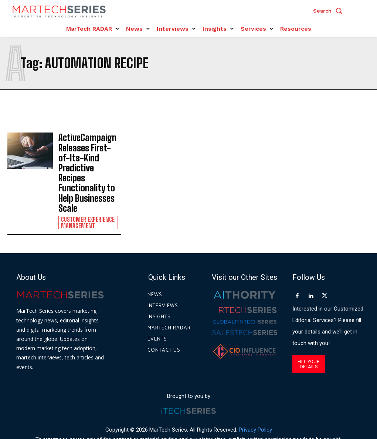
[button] (329, 11)
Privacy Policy (255, 397)
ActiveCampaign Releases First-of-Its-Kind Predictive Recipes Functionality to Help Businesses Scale (89, 157)
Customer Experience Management (87, 190)
